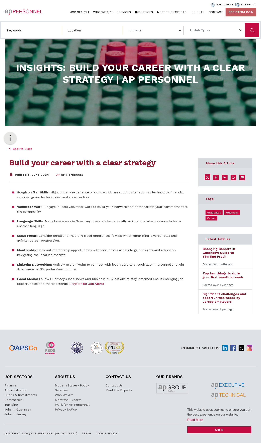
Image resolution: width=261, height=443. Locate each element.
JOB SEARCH (79, 12)
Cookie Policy (106, 433)
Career (211, 218)
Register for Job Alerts (87, 284)
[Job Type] (213, 30)
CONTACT (216, 12)
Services (61, 390)
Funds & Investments (20, 395)
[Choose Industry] (153, 30)
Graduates (214, 212)
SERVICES (124, 12)
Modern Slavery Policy (72, 385)
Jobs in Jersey (15, 414)
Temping (11, 405)
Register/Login (241, 12)
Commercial (13, 400)
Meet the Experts (68, 400)
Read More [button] (195, 420)
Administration (15, 390)
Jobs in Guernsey (17, 409)
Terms (87, 433)
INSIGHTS (197, 12)
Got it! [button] (219, 429)
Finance (10, 385)
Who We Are (64, 395)
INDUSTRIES (144, 12)
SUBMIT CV (248, 4)
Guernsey (232, 212)
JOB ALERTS (225, 4)
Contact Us (114, 385)
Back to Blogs (20, 148)
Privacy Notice (66, 409)
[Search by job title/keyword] (31, 30)
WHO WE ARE (103, 12)
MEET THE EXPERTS (171, 12)
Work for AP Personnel (72, 405)
